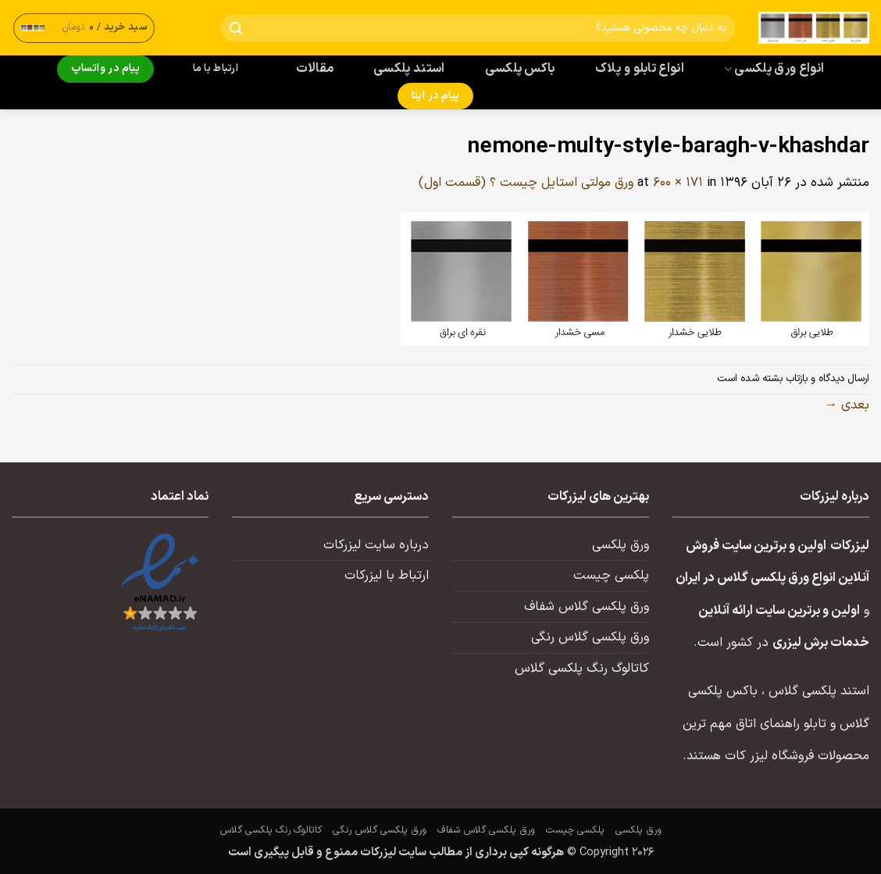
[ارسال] (236, 28)
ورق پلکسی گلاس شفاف (586, 607)
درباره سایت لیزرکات (376, 545)
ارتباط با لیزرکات (386, 575)
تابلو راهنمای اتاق (781, 724)
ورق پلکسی (620, 545)
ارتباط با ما (215, 69)
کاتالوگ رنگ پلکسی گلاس (582, 668)
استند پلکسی (409, 68)
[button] (84, 27)
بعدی (847, 405)
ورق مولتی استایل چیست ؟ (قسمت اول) (526, 182)
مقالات (315, 68)
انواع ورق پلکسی (774, 68)
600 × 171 (678, 182)
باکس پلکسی (520, 68)
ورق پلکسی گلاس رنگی (590, 637)
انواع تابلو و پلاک (640, 68)
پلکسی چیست (611, 575)
